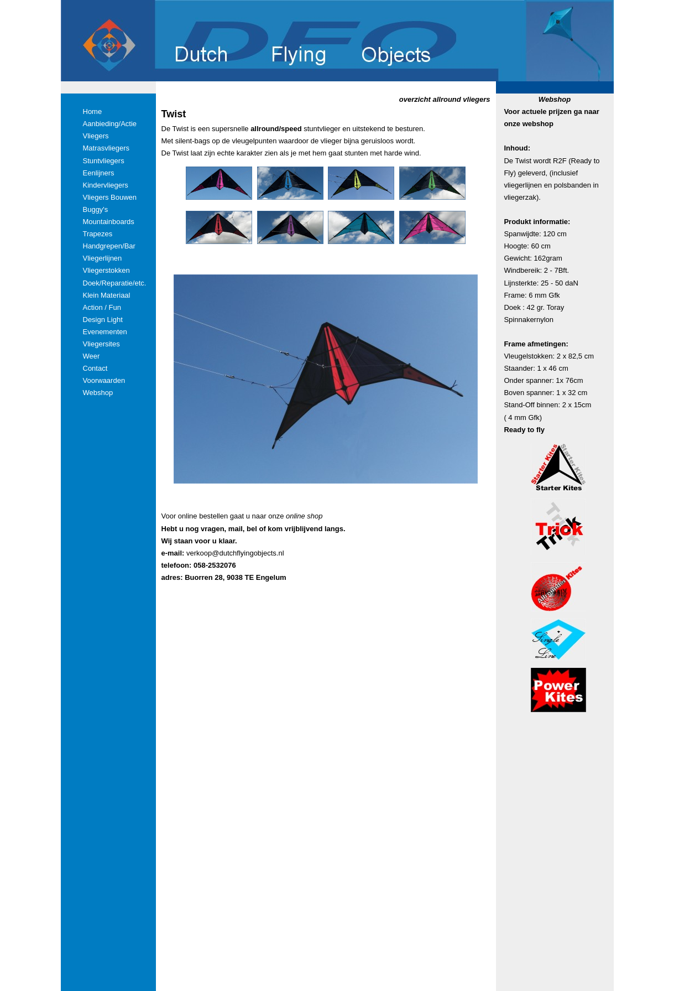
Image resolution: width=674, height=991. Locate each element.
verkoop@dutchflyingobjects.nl (235, 553)
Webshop (555, 99)
